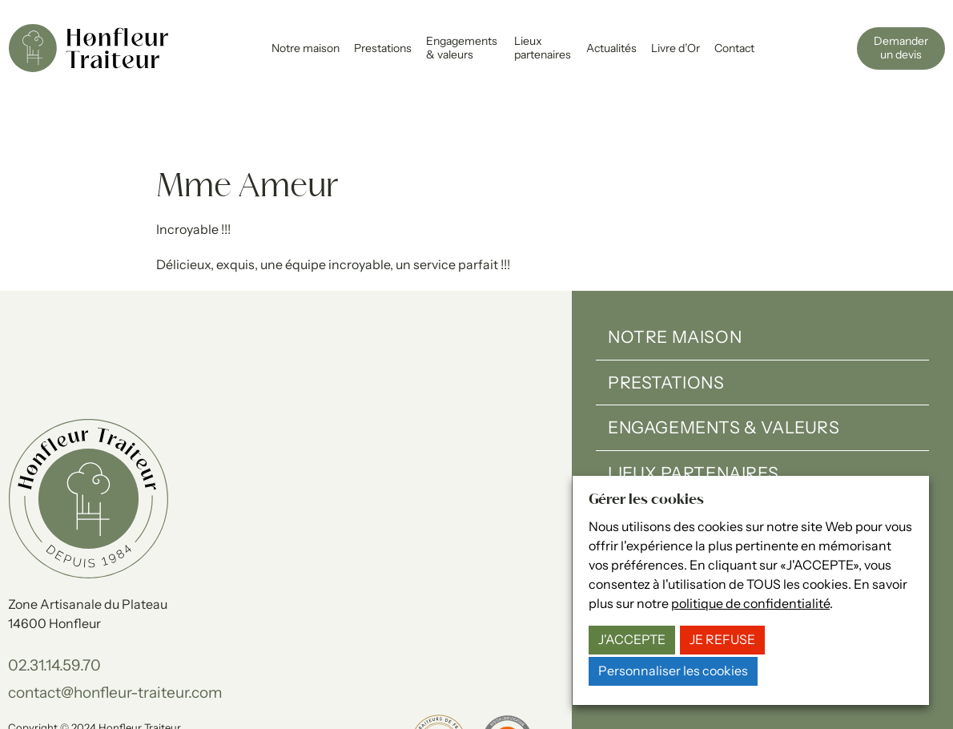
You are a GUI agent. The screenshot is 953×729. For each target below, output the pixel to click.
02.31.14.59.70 (54, 600)
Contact (734, 48)
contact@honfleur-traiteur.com (115, 628)
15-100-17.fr (211, 696)
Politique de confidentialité (165, 680)
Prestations (383, 48)
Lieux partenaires (542, 48)
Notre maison (305, 48)
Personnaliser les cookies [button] (673, 671)
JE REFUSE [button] (722, 639)
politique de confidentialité (750, 603)
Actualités (611, 48)
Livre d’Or (675, 48)
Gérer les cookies (282, 680)
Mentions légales (48, 680)
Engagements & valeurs (461, 48)
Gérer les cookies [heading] (646, 500)
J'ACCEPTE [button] (631, 639)
